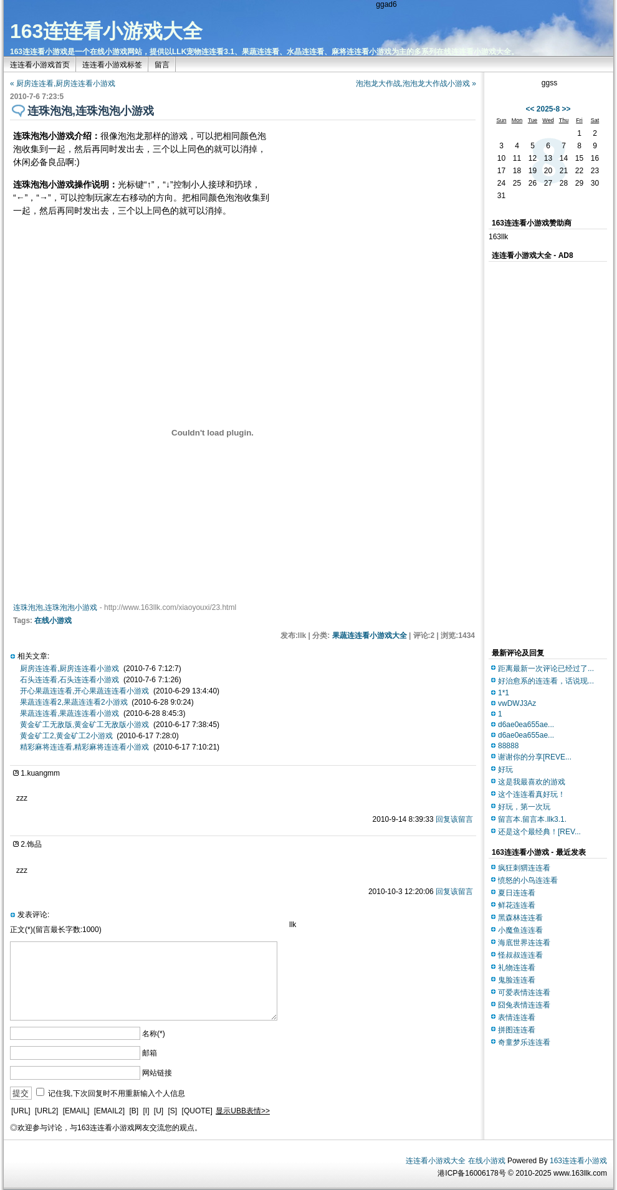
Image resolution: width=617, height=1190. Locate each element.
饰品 (34, 844)
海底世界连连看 (524, 942)
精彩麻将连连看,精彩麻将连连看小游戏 (84, 747)
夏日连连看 (516, 892)
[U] (158, 1111)
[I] (146, 1111)
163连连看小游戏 (578, 1160)
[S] (173, 1111)
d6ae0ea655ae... (526, 724)
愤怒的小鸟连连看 (528, 880)
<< (529, 109)
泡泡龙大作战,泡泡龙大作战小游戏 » (416, 83)
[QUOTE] (197, 1111)
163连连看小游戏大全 (106, 31)
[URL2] (46, 1111)
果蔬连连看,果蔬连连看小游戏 (69, 713)
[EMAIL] (76, 1111)
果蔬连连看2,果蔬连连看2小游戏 (74, 702)
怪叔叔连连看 (520, 955)
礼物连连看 (516, 967)
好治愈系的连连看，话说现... (546, 681)
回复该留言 (454, 819)
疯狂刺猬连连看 (524, 868)
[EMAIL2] (109, 1111)
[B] (133, 1111)
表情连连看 (516, 1017)
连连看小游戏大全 (436, 1160)
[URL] (21, 1111)
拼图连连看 (516, 1030)
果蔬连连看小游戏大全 (369, 635)
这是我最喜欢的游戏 (531, 782)
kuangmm (43, 773)
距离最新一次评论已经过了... (546, 668)
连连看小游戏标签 (112, 64)
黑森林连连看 (520, 917)
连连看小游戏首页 (40, 64)
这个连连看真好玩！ (531, 794)
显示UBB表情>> (243, 1111)
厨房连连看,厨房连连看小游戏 (69, 668)
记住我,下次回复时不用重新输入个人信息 (116, 1093)
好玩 (505, 769)
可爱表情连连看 (524, 992)
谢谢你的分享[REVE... (535, 757)
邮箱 (149, 1053)
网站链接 (157, 1073)
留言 (162, 64)
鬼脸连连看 (516, 980)
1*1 (503, 692)
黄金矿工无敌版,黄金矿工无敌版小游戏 (84, 724)
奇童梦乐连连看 (524, 1042)
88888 (508, 745)
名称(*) (153, 1033)
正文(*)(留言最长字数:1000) (56, 929)
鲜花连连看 (516, 905)
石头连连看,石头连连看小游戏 (69, 679)
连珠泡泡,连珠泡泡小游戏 (55, 607)
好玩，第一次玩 (524, 806)
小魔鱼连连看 (520, 930)
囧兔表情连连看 (524, 1005)
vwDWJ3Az (517, 703)
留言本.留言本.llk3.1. (532, 819)
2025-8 (548, 109)
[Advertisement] (538, 452)
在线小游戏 (53, 620)
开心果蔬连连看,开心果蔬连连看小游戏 (84, 691)
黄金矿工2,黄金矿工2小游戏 (66, 735)
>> (566, 109)
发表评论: (33, 914)
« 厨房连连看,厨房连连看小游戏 (62, 83)
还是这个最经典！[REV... (539, 831)
